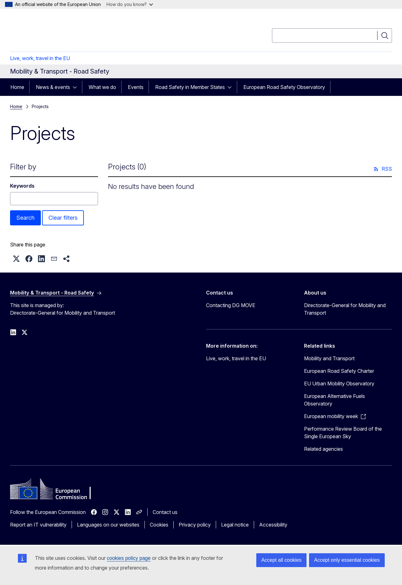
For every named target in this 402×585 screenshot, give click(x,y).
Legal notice (235, 525)
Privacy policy (195, 525)
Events (136, 87)
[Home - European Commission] (60, 31)
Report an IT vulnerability (38, 525)
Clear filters (63, 217)
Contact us (165, 512)
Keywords (22, 186)
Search (25, 217)
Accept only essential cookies (347, 560)
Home (17, 87)
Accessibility (273, 525)
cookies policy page (129, 558)
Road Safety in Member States (190, 87)
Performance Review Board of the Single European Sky (343, 432)
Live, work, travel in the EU (40, 58)
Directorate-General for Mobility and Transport (345, 309)
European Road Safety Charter (339, 371)
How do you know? (129, 4)
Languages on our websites (108, 525)
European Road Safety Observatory (284, 87)
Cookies (159, 525)
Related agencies (323, 449)
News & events (53, 87)
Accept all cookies (281, 560)
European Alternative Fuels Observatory (334, 400)
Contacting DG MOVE (230, 305)
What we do (102, 87)
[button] (16, 259)
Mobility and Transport (329, 358)
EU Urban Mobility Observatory (339, 383)
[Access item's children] (76, 87)
